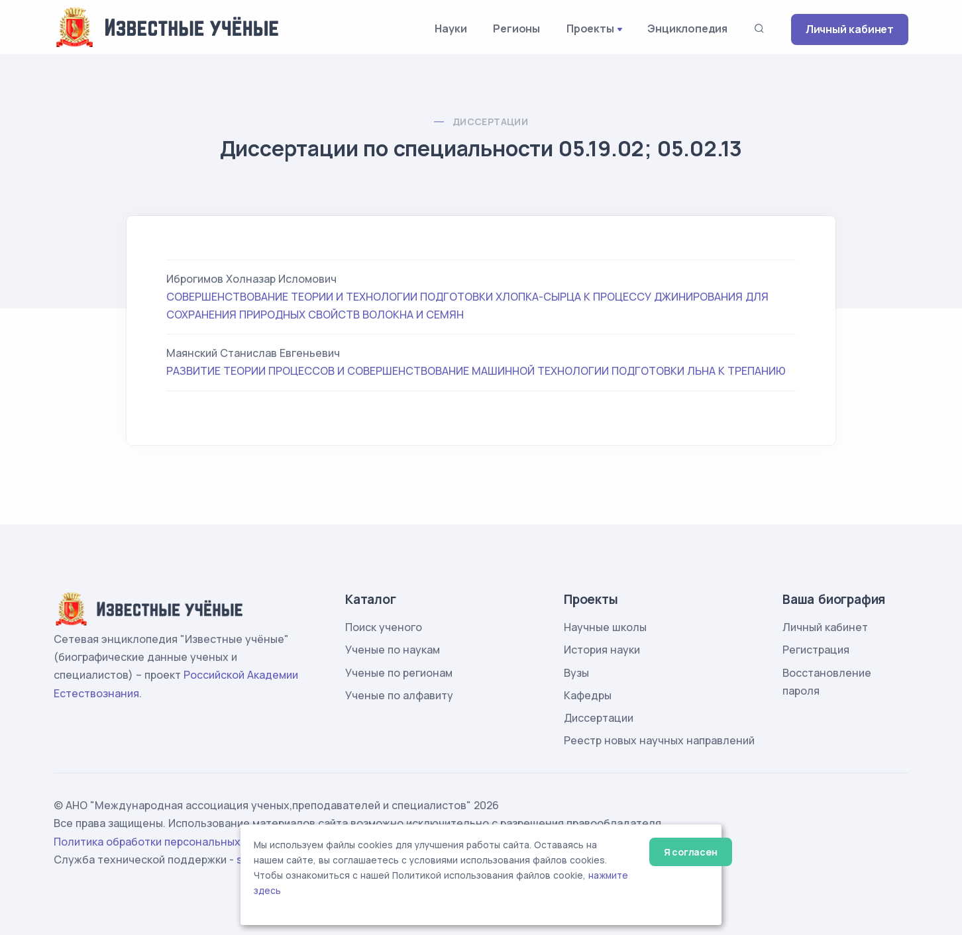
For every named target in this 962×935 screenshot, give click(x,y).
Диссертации (490, 121)
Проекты (590, 28)
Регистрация (815, 649)
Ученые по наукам (392, 649)
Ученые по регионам (399, 672)
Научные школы (605, 627)
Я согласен (691, 852)
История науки (602, 649)
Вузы (576, 672)
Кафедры (588, 695)
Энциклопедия (687, 28)
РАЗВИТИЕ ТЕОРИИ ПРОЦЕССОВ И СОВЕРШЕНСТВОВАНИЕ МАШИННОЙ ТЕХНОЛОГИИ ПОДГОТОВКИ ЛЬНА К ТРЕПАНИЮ (476, 371)
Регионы (516, 28)
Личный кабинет (850, 29)
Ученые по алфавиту (399, 695)
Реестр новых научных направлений (659, 740)
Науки (450, 28)
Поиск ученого (383, 627)
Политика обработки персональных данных (168, 841)
